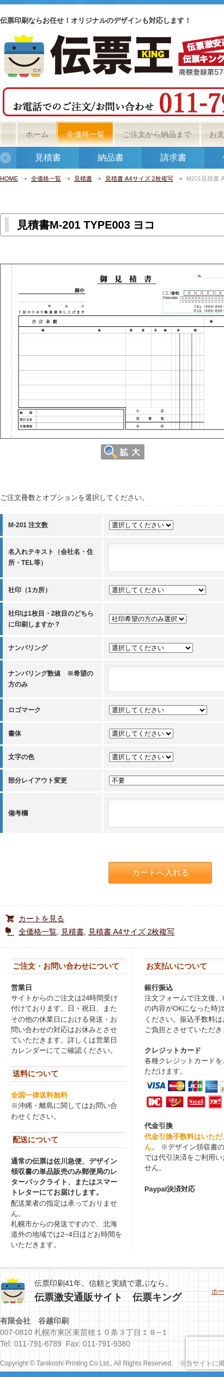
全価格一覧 (85, 134)
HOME (9, 178)
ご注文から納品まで (157, 134)
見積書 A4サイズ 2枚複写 (139, 178)
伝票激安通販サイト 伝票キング (107, 1297)
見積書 (48, 157)
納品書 (111, 157)
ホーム (37, 134)
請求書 (173, 157)
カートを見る (41, 918)
